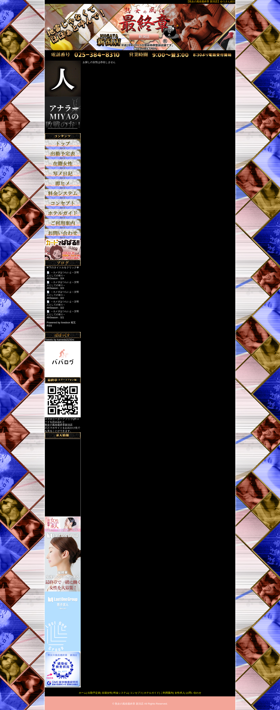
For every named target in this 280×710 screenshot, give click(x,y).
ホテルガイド (151, 692)
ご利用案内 (166, 692)
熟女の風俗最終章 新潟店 (129, 703)
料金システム (121, 692)
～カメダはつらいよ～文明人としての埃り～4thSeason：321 (63, 314)
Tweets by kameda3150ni (59, 339)
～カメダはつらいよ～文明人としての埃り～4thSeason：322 (63, 294)
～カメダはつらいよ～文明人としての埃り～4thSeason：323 (63, 285)
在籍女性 (107, 692)
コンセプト (136, 692)
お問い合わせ (193, 692)
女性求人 (180, 692)
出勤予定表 (94, 692)
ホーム (82, 692)
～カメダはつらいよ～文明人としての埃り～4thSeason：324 (63, 275)
